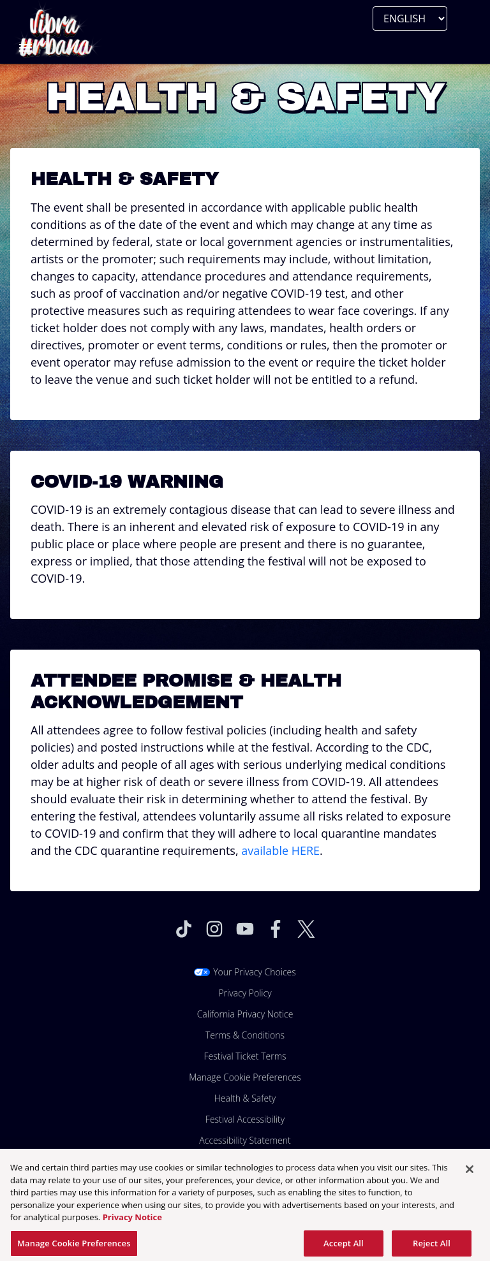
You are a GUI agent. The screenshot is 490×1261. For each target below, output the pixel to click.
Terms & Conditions (245, 1035)
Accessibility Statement (244, 1140)
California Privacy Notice (245, 1014)
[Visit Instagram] (214, 929)
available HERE (280, 850)
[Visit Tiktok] (184, 929)
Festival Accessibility (245, 1119)
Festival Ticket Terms (245, 1056)
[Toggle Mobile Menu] (25, 48)
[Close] (470, 1174)
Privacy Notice (132, 1221)
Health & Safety (245, 1098)
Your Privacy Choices (254, 972)
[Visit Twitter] (306, 929)
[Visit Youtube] (245, 929)
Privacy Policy (244, 993)
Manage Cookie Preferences (245, 1077)
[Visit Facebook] (276, 929)
